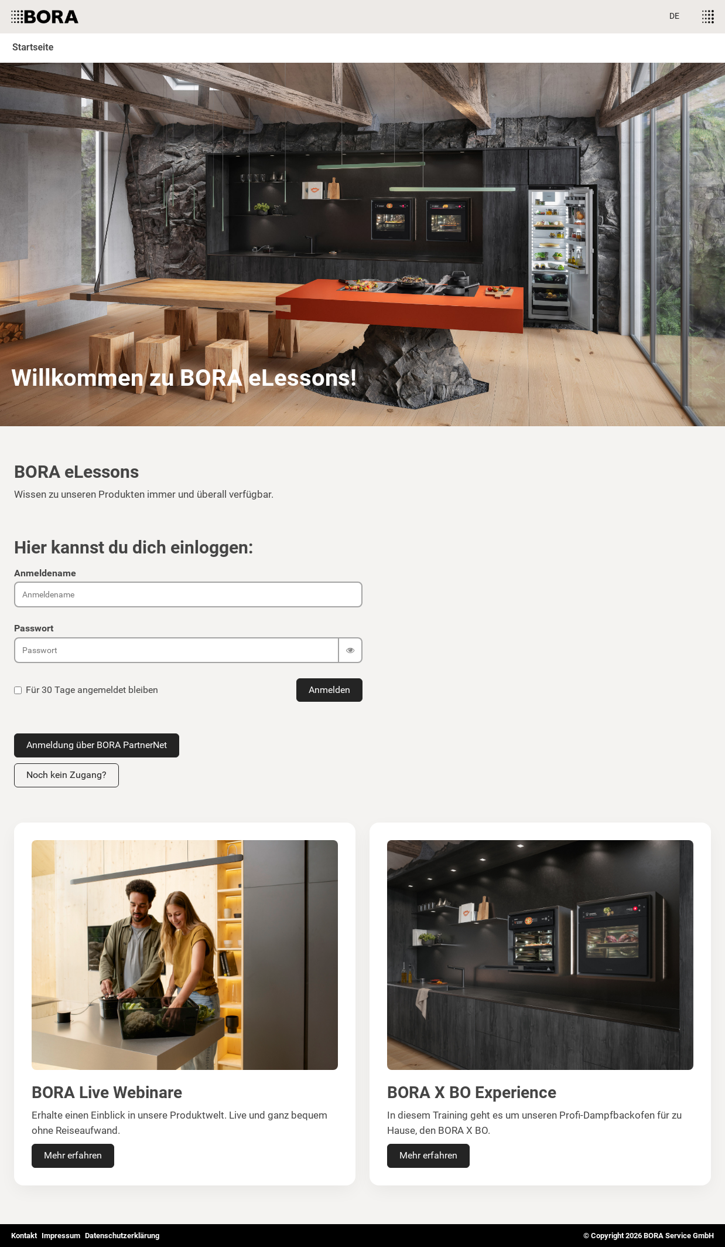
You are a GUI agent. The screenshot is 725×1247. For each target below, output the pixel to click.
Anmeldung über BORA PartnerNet (96, 744)
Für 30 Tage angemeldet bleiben (86, 689)
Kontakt (24, 1235)
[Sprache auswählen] (674, 16)
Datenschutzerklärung (122, 1235)
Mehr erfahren (73, 1155)
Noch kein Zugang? (66, 774)
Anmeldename (45, 573)
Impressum (61, 1235)
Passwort (33, 628)
